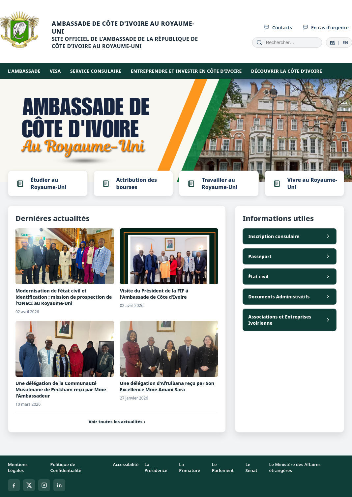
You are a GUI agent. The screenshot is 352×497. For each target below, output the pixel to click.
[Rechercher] (259, 42)
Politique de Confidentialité (65, 467)
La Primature (189, 467)
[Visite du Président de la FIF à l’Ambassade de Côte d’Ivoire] (169, 256)
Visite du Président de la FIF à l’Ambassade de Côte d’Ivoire (154, 294)
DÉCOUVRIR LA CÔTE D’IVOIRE (286, 71)
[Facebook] (14, 485)
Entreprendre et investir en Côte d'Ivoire (186, 71)
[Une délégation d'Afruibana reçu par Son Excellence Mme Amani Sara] (169, 349)
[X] (29, 485)
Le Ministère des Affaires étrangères (294, 467)
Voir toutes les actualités (117, 422)
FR (332, 42)
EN (345, 42)
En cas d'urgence (326, 27)
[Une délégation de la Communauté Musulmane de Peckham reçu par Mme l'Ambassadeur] (64, 349)
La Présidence (155, 467)
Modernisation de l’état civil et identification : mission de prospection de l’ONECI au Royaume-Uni (63, 297)
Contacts (278, 27)
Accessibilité (126, 464)
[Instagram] (44, 485)
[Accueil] (104, 34)
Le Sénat (251, 467)
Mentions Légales (18, 467)
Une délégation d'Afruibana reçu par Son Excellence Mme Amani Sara (167, 386)
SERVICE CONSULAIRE (96, 71)
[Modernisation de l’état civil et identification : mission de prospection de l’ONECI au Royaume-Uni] (64, 256)
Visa (55, 71)
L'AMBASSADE (24, 71)
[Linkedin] (59, 485)
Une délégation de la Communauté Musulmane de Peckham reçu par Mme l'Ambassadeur (60, 389)
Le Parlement (223, 467)
